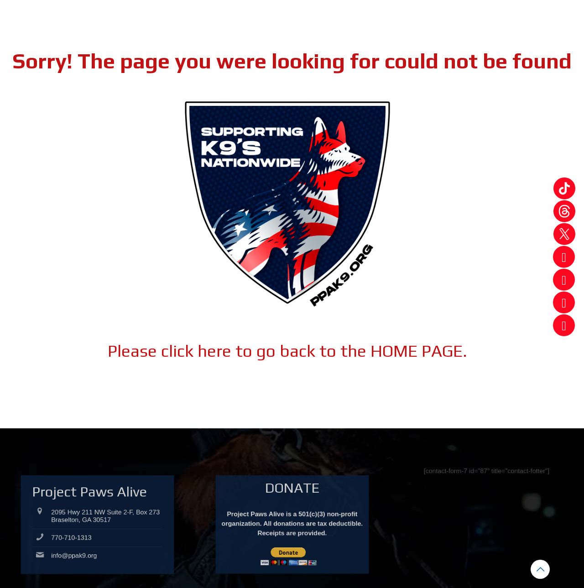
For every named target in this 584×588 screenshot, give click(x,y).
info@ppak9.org (83, 556)
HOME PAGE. (418, 350)
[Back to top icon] (540, 569)
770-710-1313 (81, 545)
